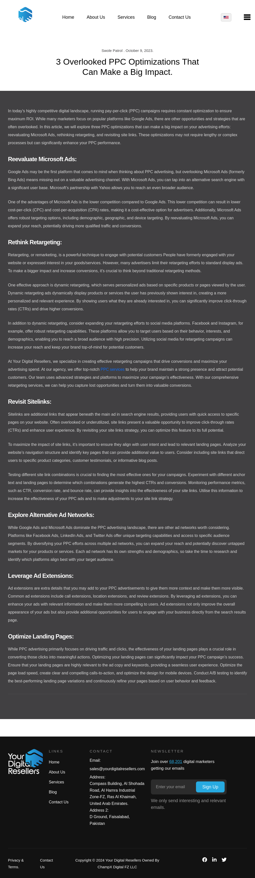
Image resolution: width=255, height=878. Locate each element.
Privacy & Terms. (16, 863)
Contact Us (58, 802)
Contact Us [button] (180, 17)
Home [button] (68, 17)
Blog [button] (151, 17)
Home (54, 762)
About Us (57, 772)
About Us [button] (96, 17)
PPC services (113, 369)
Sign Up (210, 786)
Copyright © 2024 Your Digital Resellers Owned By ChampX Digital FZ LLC (117, 863)
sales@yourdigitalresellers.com (117, 769)
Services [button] (126, 17)
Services (56, 782)
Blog (53, 792)
